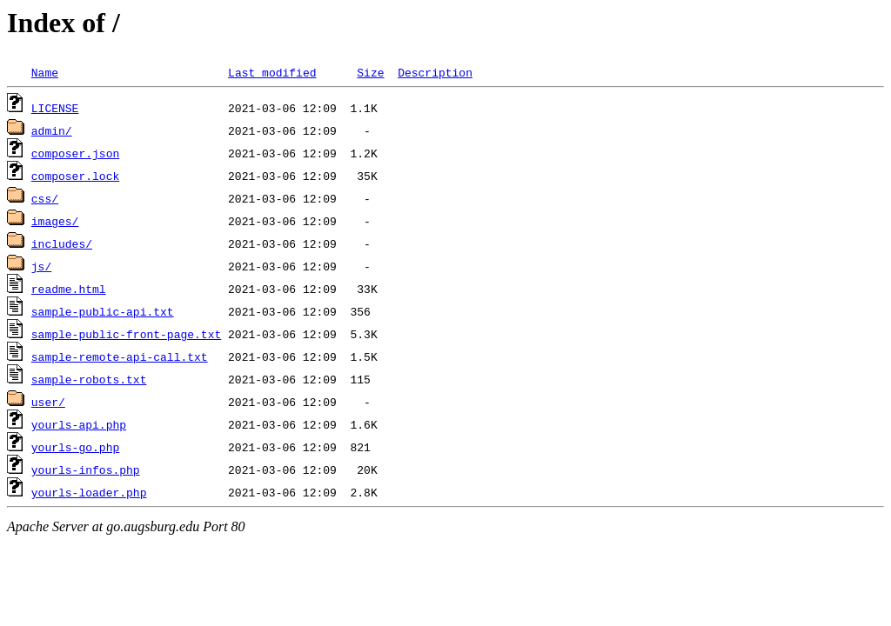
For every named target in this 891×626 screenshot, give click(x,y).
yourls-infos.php (85, 469)
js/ (41, 266)
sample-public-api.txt (102, 311)
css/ (44, 198)
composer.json (75, 153)
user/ (48, 402)
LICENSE (55, 108)
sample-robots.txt (89, 379)
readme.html (68, 288)
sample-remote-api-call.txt (119, 356)
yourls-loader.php (89, 492)
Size (370, 72)
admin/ (51, 130)
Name (44, 72)
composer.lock (75, 175)
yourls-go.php (75, 447)
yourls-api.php (78, 424)
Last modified (272, 72)
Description (435, 72)
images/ (55, 221)
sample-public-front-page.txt (126, 334)
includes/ (61, 243)
